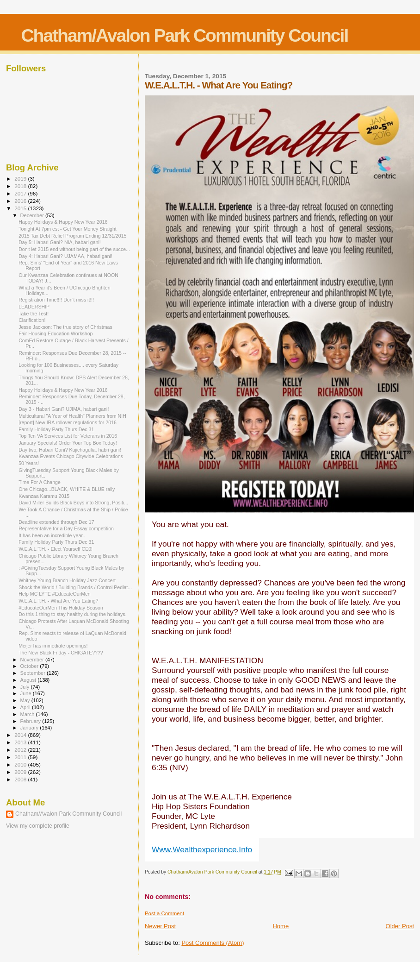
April (26, 707)
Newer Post (160, 926)
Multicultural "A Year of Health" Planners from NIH (72, 416)
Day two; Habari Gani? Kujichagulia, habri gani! (70, 450)
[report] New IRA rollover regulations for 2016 (68, 422)
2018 (21, 186)
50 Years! (29, 463)
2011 (21, 757)
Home (280, 926)
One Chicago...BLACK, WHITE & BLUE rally (67, 489)
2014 (21, 735)
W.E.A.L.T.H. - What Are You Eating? (58, 601)
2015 (21, 208)
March (28, 714)
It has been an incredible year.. (52, 535)
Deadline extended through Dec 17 (56, 522)
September (33, 673)
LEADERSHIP (34, 306)
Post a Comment (164, 913)
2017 (21, 193)
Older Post (400, 926)
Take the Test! (34, 313)
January (30, 727)
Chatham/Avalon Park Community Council (184, 35)
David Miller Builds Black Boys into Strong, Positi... (73, 502)
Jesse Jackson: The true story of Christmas (65, 327)
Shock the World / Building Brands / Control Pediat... (75, 587)
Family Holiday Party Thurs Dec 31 (56, 429)
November (32, 659)
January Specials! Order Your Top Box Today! (68, 443)
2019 (21, 179)
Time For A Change (40, 482)
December (32, 215)
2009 (21, 772)
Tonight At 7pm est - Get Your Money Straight (68, 229)
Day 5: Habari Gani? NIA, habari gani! (60, 242)
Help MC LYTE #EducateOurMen (55, 594)
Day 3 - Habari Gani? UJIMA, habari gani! (64, 409)
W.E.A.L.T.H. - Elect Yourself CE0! (56, 549)
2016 (21, 201)
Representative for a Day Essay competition (66, 528)
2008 (21, 779)
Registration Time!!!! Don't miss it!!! (56, 299)
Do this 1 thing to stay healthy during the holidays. (72, 614)
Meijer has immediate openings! (53, 645)
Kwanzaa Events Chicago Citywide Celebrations (71, 456)
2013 (21, 742)
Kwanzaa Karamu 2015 (44, 496)
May (25, 700)
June (26, 693)
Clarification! (32, 320)
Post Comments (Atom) (212, 942)
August (29, 680)
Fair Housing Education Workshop (56, 333)
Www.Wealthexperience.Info (202, 849)
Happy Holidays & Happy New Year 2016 (63, 222)
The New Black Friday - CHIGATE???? (61, 652)
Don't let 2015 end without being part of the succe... (74, 249)
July (25, 687)
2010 (21, 764)
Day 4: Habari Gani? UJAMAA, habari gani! (65, 256)
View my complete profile (37, 826)
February (31, 721)
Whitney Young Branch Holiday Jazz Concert (67, 580)
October (30, 666)
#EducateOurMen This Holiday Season (61, 607)
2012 (21, 750)
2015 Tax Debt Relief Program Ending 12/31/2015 (72, 236)
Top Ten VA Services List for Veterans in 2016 (68, 436)
